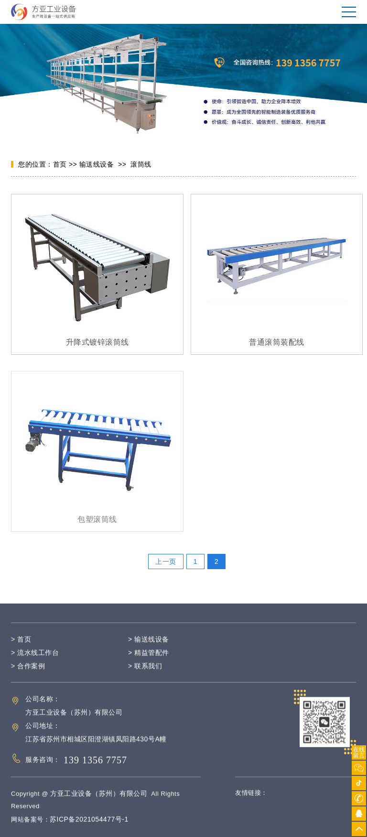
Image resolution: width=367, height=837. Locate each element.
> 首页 (21, 648)
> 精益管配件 (148, 661)
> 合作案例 (28, 674)
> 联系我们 (145, 674)
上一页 (165, 561)
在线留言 (359, 752)
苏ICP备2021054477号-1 (89, 828)
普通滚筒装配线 (276, 343)
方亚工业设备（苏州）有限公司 (98, 802)
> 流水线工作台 (35, 661)
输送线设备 (96, 165)
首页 (60, 165)
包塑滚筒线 (97, 528)
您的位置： (35, 165)
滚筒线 (140, 165)
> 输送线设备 (148, 648)
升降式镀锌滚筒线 (97, 343)
